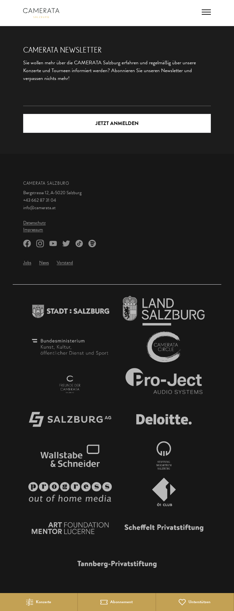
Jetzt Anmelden (117, 123)
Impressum (33, 229)
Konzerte (43, 602)
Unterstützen (199, 602)
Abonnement (121, 602)
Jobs (27, 262)
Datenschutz (34, 222)
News (44, 262)
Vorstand (65, 262)
